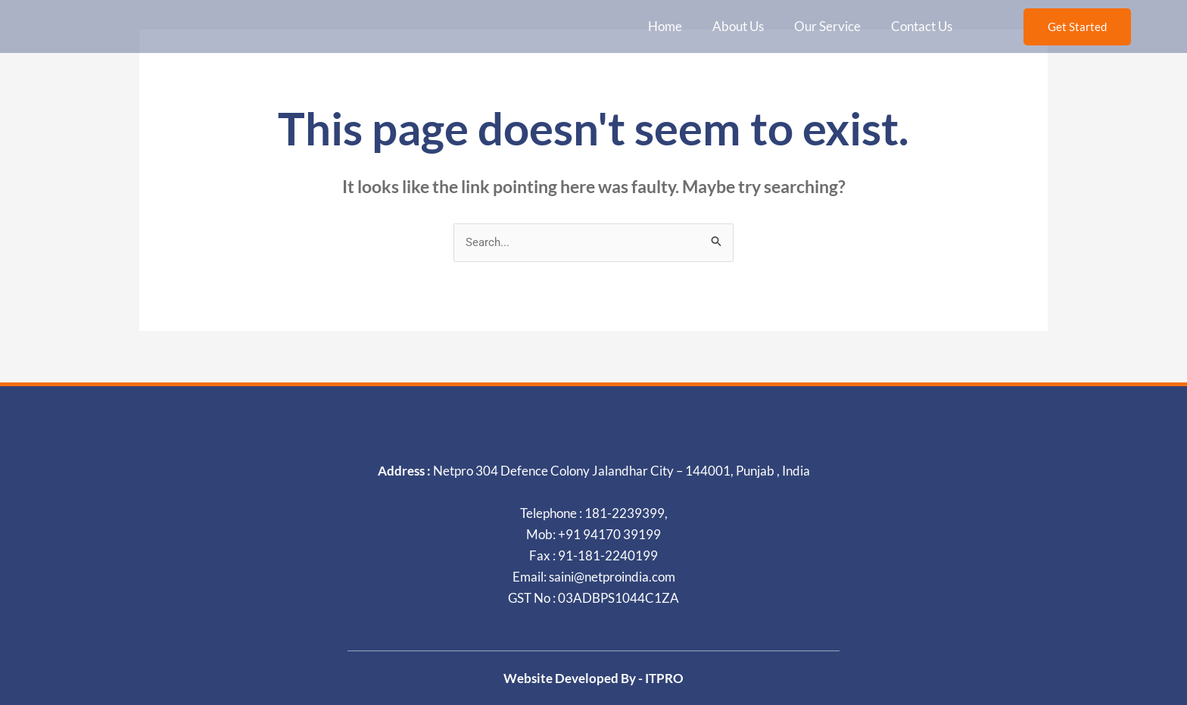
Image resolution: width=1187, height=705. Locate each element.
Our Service (827, 26)
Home (665, 26)
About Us (738, 26)
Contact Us (921, 26)
